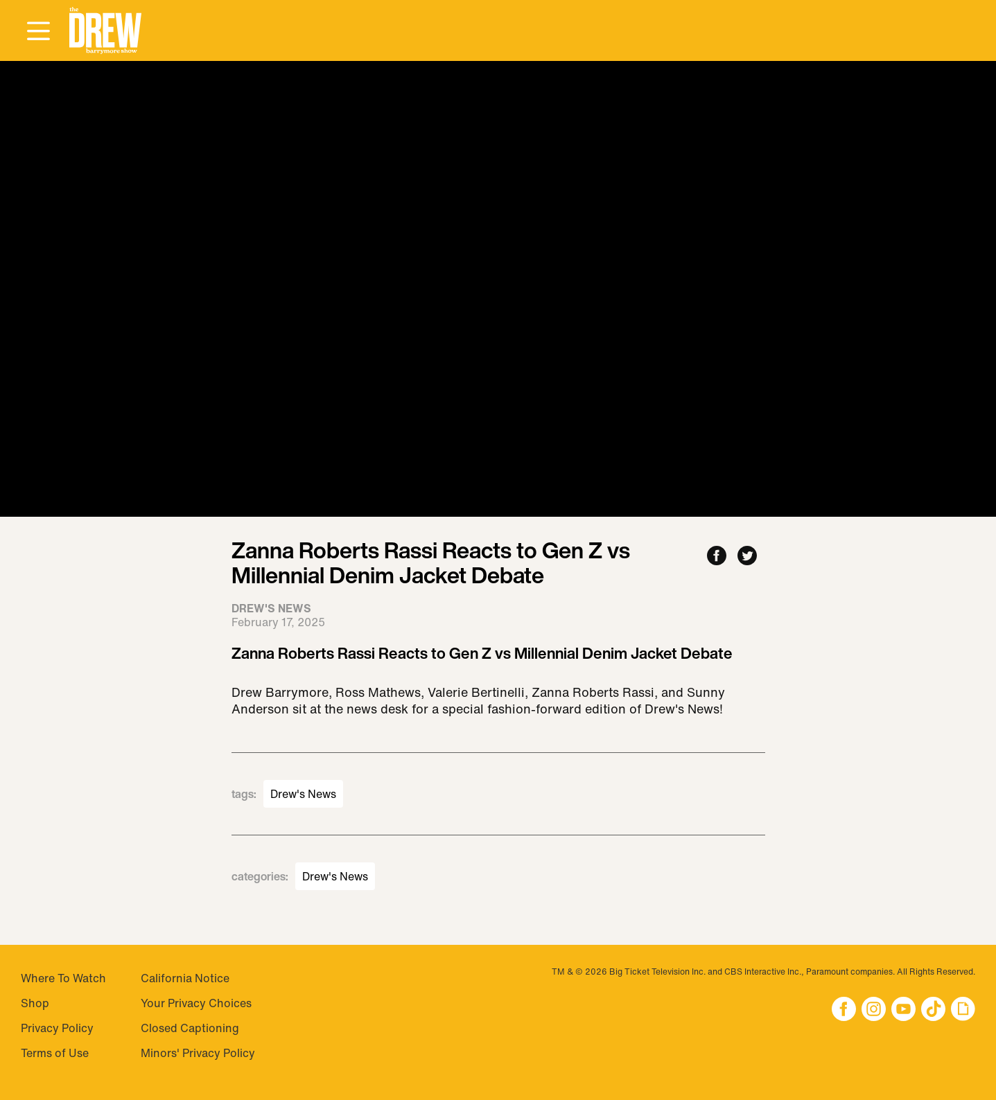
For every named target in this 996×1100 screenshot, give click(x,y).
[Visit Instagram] (874, 1010)
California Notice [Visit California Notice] (185, 978)
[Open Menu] (38, 32)
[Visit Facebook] (844, 1010)
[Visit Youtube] (903, 1010)
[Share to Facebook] (717, 556)
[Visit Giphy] (963, 1010)
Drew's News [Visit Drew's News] (303, 794)
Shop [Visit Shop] (35, 1003)
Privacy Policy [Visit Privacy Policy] (57, 1028)
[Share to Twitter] (747, 556)
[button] (105, 30)
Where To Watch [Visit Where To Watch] (63, 978)
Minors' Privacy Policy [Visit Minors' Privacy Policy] (198, 1053)
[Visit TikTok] (933, 1010)
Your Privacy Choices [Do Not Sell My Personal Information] (196, 1003)
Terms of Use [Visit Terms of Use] (55, 1053)
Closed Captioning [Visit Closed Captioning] (190, 1028)
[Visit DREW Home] (105, 30)
